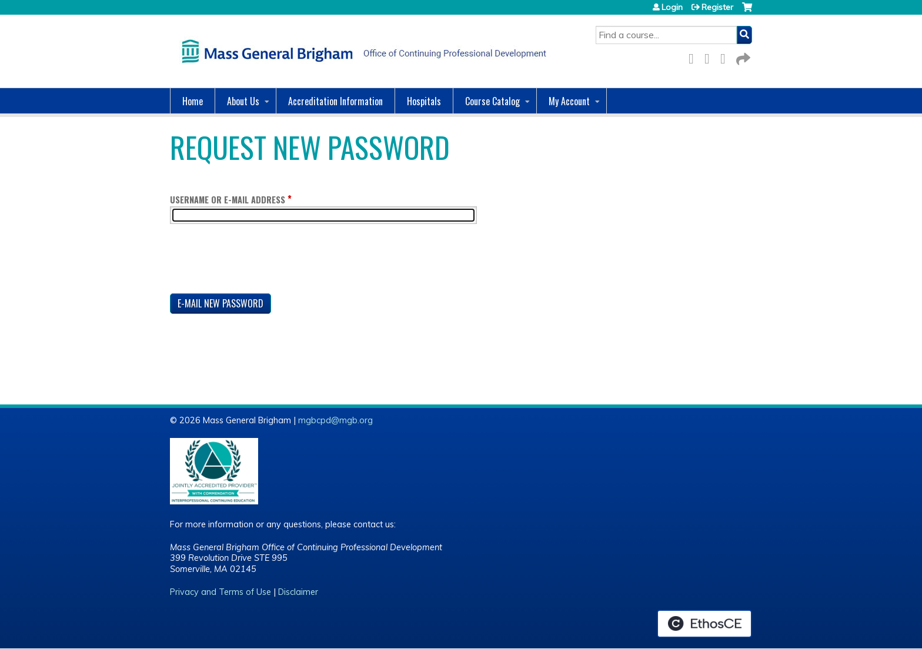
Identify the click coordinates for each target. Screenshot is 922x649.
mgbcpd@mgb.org (335, 420)
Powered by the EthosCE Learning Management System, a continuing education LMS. (704, 624)
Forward (742, 56)
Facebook (694, 56)
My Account (569, 101)
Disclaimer (298, 592)
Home (192, 101)
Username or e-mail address (227, 199)
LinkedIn (726, 56)
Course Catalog (492, 101)
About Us (243, 101)
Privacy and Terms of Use (220, 592)
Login (672, 7)
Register (717, 7)
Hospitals (424, 101)
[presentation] (259, 261)
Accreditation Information (335, 101)
